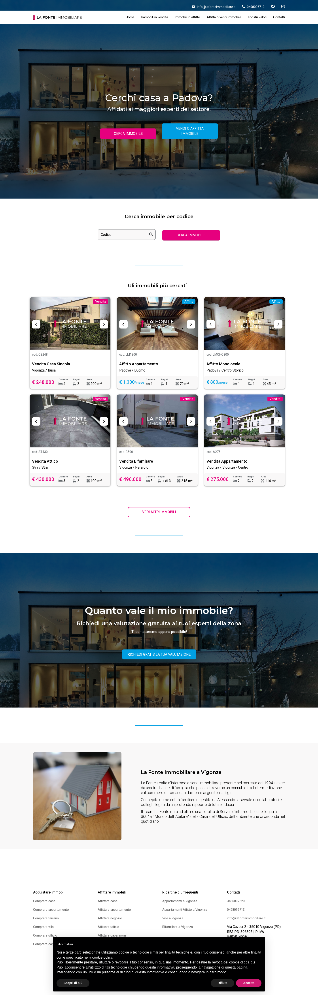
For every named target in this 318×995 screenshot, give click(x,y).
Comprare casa (44, 902)
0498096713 (253, 7)
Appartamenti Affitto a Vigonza (185, 911)
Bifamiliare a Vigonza (178, 928)
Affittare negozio (110, 919)
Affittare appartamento (115, 911)
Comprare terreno (46, 919)
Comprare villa (44, 928)
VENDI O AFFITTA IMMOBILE (190, 131)
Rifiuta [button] (222, 983)
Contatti (279, 17)
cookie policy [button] (102, 957)
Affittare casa (108, 902)
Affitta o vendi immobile (224, 17)
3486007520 (237, 902)
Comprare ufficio (45, 936)
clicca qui (247, 962)
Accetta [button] (248, 983)
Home (130, 17)
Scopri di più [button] (73, 983)
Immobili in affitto (187, 17)
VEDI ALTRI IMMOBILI (159, 513)
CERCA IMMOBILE (128, 133)
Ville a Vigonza (173, 919)
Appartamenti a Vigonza (180, 902)
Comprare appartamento (51, 911)
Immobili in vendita (154, 17)
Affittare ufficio (109, 928)
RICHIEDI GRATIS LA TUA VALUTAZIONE (159, 655)
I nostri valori (257, 17)
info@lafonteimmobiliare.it (213, 7)
